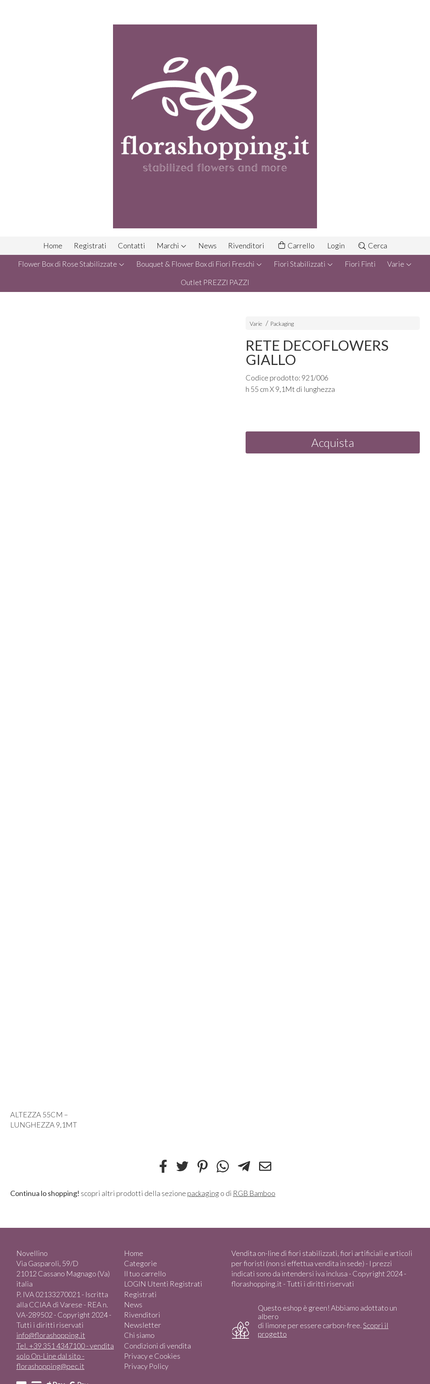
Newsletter (142, 1324)
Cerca (372, 245)
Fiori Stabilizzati (303, 263)
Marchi (172, 245)
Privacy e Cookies (152, 1355)
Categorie (140, 1263)
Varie (399, 263)
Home (52, 245)
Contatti (131, 245)
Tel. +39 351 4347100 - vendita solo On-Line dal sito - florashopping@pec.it (65, 1356)
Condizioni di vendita (157, 1345)
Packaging (282, 323)
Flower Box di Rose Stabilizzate (71, 263)
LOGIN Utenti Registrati (163, 1283)
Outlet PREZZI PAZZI (215, 282)
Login (336, 245)
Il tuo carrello (145, 1273)
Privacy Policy (146, 1366)
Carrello (296, 246)
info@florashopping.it (50, 1335)
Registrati (90, 245)
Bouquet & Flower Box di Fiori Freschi (199, 263)
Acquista (332, 442)
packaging (203, 1193)
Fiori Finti (360, 263)
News (207, 245)
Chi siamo (139, 1335)
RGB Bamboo (254, 1193)
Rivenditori (246, 245)
